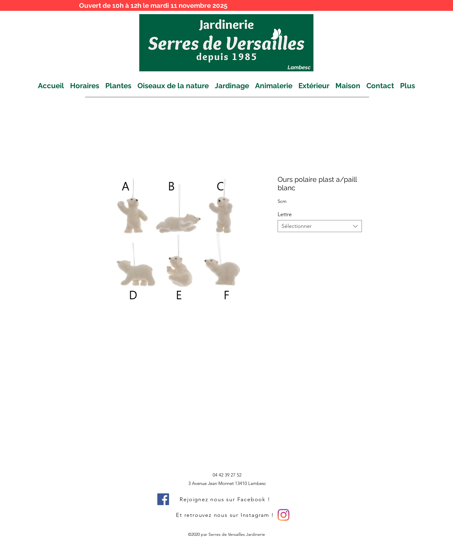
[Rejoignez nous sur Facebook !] (225, 499)
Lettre (285, 214)
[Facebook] (163, 499)
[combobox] (320, 226)
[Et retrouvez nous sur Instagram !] (225, 515)
